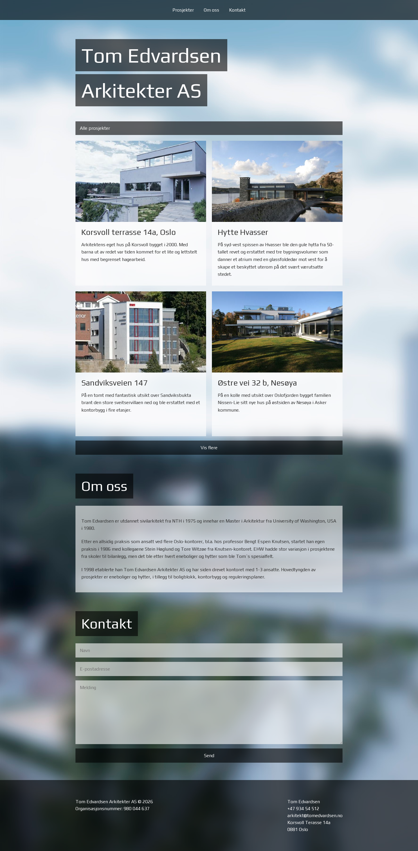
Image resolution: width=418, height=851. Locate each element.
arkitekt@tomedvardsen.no (315, 815)
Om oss (211, 10)
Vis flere (209, 447)
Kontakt (237, 10)
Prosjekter (183, 10)
